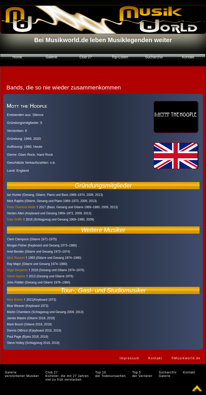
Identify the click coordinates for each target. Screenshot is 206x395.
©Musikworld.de (186, 358)
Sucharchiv (154, 57)
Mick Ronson (16, 258)
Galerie (51, 57)
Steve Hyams (16, 276)
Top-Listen (119, 57)
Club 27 (85, 57)
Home (17, 57)
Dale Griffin (14, 219)
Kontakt (188, 57)
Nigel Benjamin (17, 270)
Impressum (129, 358)
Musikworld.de (66, 39)
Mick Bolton (15, 299)
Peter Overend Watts (21, 207)
